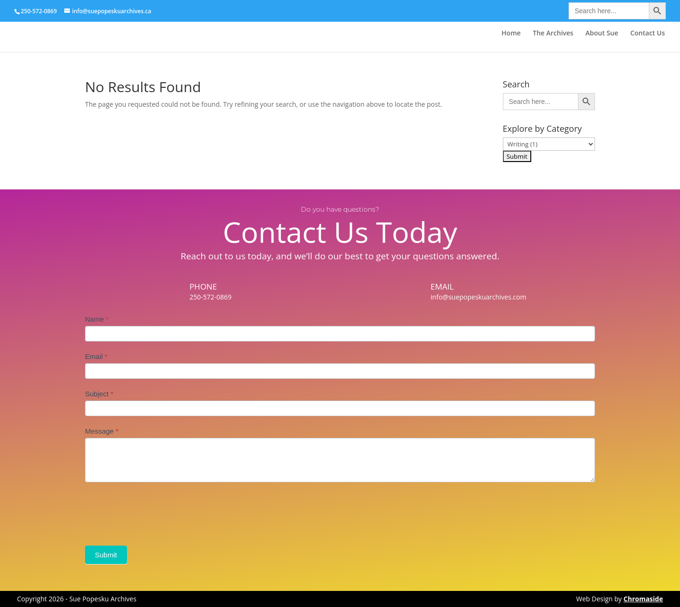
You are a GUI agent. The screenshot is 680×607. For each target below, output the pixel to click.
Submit (106, 555)
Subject (99, 394)
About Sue (602, 33)
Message (102, 431)
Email (96, 356)
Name (97, 319)
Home (511, 33)
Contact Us (647, 33)
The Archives (553, 33)
